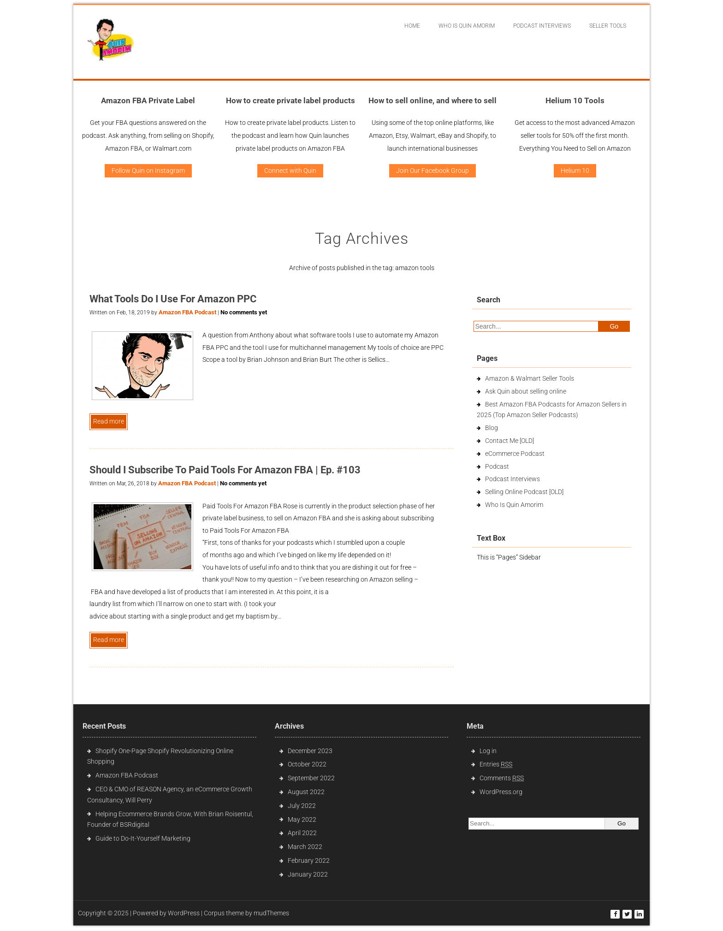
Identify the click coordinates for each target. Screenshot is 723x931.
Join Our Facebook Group (432, 170)
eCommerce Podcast (515, 453)
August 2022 (306, 791)
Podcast (497, 466)
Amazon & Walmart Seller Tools (529, 378)
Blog (491, 427)
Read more (108, 421)
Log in (488, 750)
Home (412, 26)
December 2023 (310, 750)
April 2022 (302, 833)
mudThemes (271, 913)
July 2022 (302, 805)
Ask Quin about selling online (525, 391)
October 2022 (307, 764)
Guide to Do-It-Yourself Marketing (143, 838)
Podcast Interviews (512, 479)
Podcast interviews (542, 26)
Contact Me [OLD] (509, 440)
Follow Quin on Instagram (148, 170)
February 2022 (309, 860)
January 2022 (308, 874)
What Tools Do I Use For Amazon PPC (172, 299)
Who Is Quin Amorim (467, 26)
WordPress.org (501, 791)
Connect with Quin (290, 170)
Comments (502, 778)
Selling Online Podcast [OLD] (524, 491)
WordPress (184, 913)
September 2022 (311, 778)
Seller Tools (607, 26)
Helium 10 (575, 170)
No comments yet (243, 312)
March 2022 (305, 846)
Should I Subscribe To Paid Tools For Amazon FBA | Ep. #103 (225, 470)
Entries (496, 764)
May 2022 (302, 819)
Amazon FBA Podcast (187, 312)
